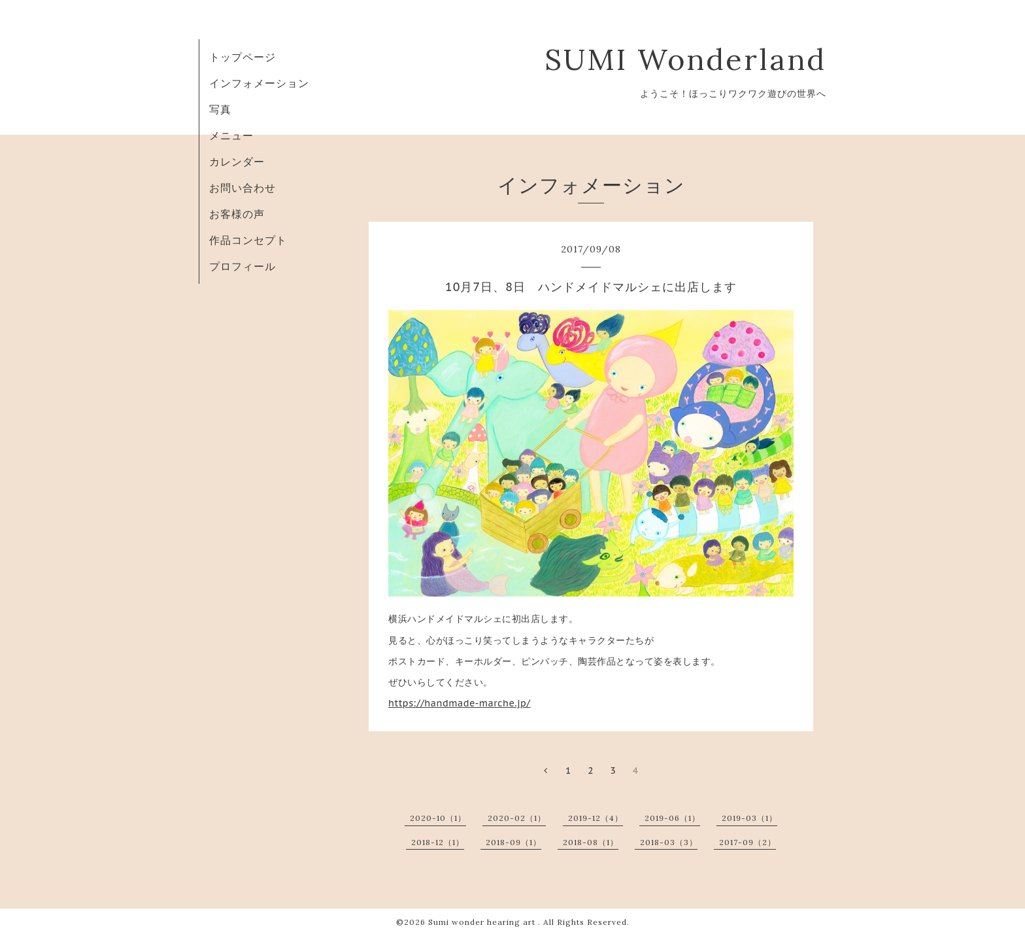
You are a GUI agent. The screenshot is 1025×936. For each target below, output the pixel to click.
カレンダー (237, 161)
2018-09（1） (513, 842)
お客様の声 (237, 213)
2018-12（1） (437, 842)
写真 (220, 109)
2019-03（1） (749, 818)
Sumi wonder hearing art (483, 922)
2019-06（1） (672, 818)
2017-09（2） (747, 842)
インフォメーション (259, 83)
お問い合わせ (242, 187)
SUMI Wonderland (706, 59)
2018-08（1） (590, 842)
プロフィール (242, 266)
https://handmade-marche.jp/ (459, 703)
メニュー (231, 135)
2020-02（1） (517, 818)
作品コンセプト (248, 240)
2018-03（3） (668, 842)
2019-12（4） (595, 818)
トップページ (242, 56)
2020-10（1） (438, 818)
